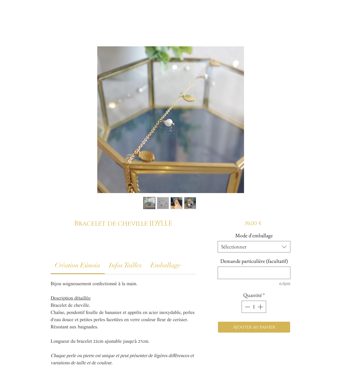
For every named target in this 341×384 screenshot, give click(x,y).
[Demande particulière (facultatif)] (254, 273)
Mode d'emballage (254, 235)
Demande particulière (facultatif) (254, 261)
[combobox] (254, 246)
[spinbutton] (253, 307)
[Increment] (260, 307)
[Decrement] (246, 307)
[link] (77, 265)
